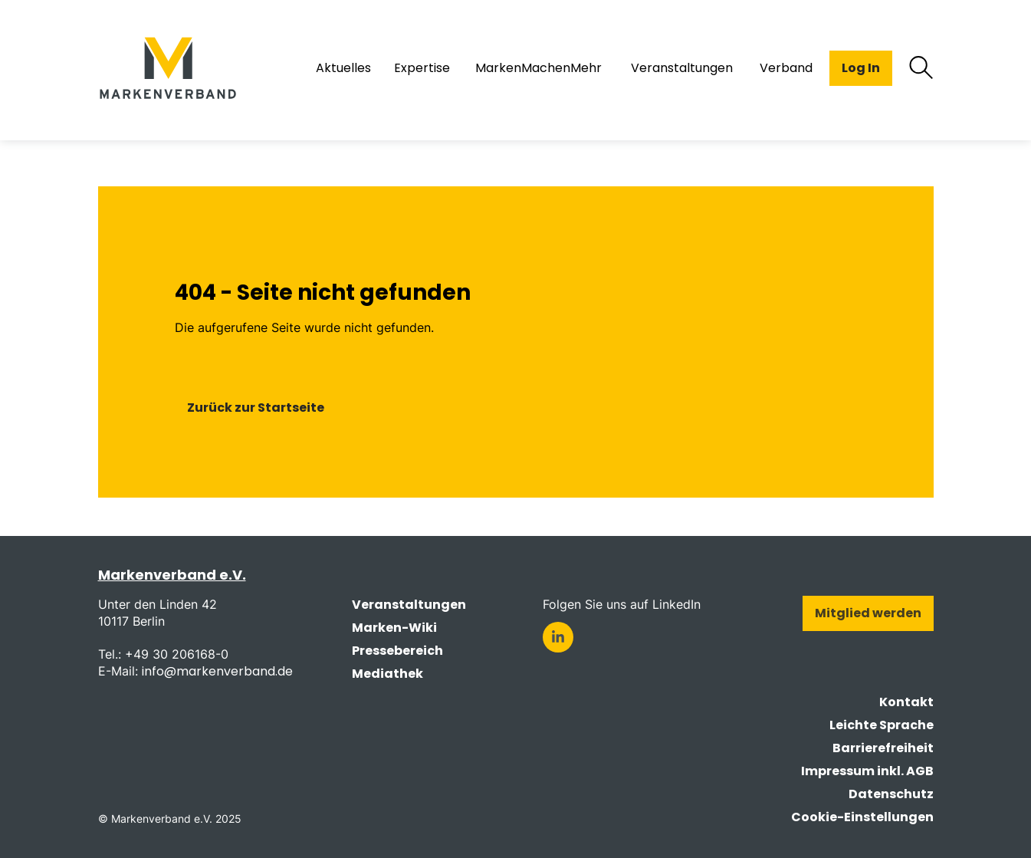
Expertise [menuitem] (422, 68)
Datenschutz (891, 794)
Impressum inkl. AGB (867, 771)
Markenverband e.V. (172, 574)
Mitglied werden (868, 613)
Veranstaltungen (409, 604)
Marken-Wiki (394, 627)
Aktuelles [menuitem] (343, 68)
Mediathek (387, 673)
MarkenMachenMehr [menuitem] (538, 68)
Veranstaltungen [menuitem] (682, 68)
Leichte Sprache (881, 725)
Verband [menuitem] (786, 68)
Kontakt (906, 702)
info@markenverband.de (217, 671)
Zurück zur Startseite (255, 407)
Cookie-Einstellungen (862, 817)
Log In (861, 68)
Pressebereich (397, 650)
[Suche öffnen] (921, 68)
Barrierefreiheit (883, 748)
